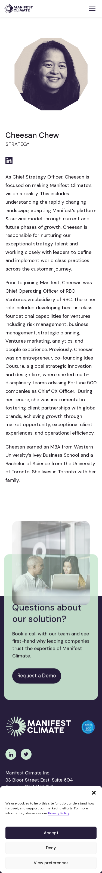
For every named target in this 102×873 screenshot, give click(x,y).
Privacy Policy (58, 813)
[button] (94, 792)
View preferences (51, 863)
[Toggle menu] (92, 8)
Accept (51, 833)
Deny (51, 848)
